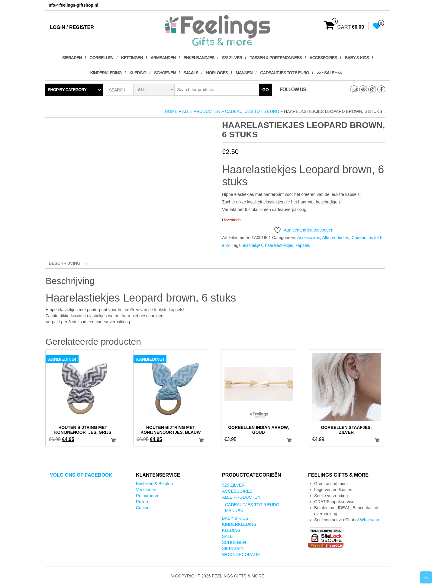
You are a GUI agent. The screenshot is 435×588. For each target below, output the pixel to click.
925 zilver (232, 57)
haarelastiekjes (279, 245)
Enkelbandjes (198, 57)
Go (265, 89)
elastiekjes (253, 245)
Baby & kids (357, 57)
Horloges (217, 72)
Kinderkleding (106, 72)
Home (171, 111)
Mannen (244, 72)
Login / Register (72, 27)
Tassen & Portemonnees (276, 57)
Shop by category (67, 89)
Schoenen (165, 72)
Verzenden (146, 489)
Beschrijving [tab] (64, 263)
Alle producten (201, 111)
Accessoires (323, 57)
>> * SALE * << (329, 72)
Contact (143, 507)
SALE (227, 536)
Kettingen (132, 57)
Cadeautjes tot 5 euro (284, 72)
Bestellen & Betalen (154, 483)
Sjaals (190, 72)
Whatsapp (369, 519)
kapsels (302, 245)
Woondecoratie (241, 554)
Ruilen (142, 501)
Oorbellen (101, 57)
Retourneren (148, 495)
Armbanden (163, 57)
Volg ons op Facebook (81, 475)
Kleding (137, 72)
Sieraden (72, 57)
